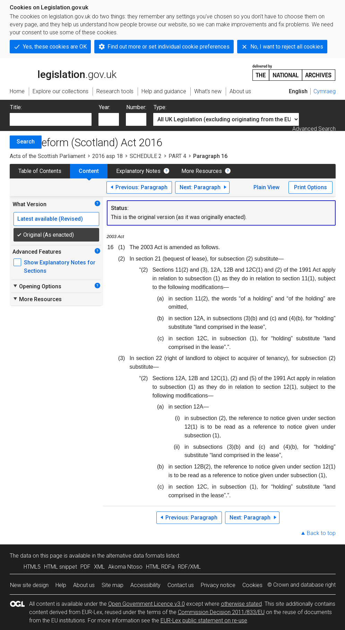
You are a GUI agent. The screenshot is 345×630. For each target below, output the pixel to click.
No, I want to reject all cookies (286, 46)
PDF (85, 566)
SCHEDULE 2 (146, 156)
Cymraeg (324, 91)
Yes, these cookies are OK (55, 46)
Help (60, 585)
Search (26, 141)
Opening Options (36, 286)
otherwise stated (241, 604)
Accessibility (145, 585)
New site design (29, 585)
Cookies (252, 585)
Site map (112, 585)
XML (99, 566)
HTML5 (32, 566)
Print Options (310, 187)
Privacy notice (218, 585)
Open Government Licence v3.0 (146, 604)
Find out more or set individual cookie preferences (168, 46)
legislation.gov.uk (63, 72)
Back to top (321, 533)
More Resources (201, 171)
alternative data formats (135, 555)
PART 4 (177, 156)
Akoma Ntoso (125, 566)
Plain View (266, 187)
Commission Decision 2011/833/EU (221, 612)
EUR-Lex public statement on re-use (204, 620)
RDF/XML (189, 566)
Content (89, 171)
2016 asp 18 (107, 156)
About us (84, 585)
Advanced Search (314, 128)
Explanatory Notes (138, 171)
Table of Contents (39, 171)
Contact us (180, 585)
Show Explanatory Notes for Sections (59, 266)
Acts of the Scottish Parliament (47, 156)
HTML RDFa (160, 566)
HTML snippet (60, 566)
